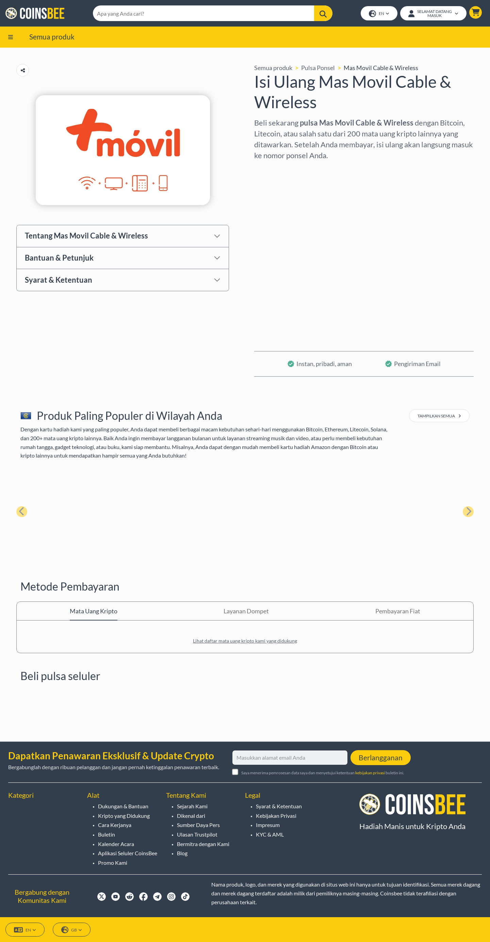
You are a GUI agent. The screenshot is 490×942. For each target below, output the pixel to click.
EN (379, 13)
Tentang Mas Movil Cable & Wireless (86, 235)
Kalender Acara (116, 844)
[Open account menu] (433, 13)
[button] (475, 12)
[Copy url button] (22, 70)
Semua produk (52, 36)
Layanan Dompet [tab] (246, 611)
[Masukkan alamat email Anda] (290, 757)
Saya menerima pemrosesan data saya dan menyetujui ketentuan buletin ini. (322, 772)
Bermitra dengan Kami (203, 844)
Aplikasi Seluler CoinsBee (127, 853)
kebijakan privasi (370, 772)
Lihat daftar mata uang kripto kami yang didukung (245, 641)
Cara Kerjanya (114, 825)
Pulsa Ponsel (318, 67)
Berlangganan (381, 757)
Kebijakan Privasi (276, 815)
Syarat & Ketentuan (58, 279)
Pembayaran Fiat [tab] (397, 611)
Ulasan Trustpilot (197, 834)
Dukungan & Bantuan (123, 806)
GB (71, 929)
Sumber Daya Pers (198, 825)
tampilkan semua (439, 415)
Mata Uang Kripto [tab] (93, 611)
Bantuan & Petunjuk (59, 257)
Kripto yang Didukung (124, 815)
